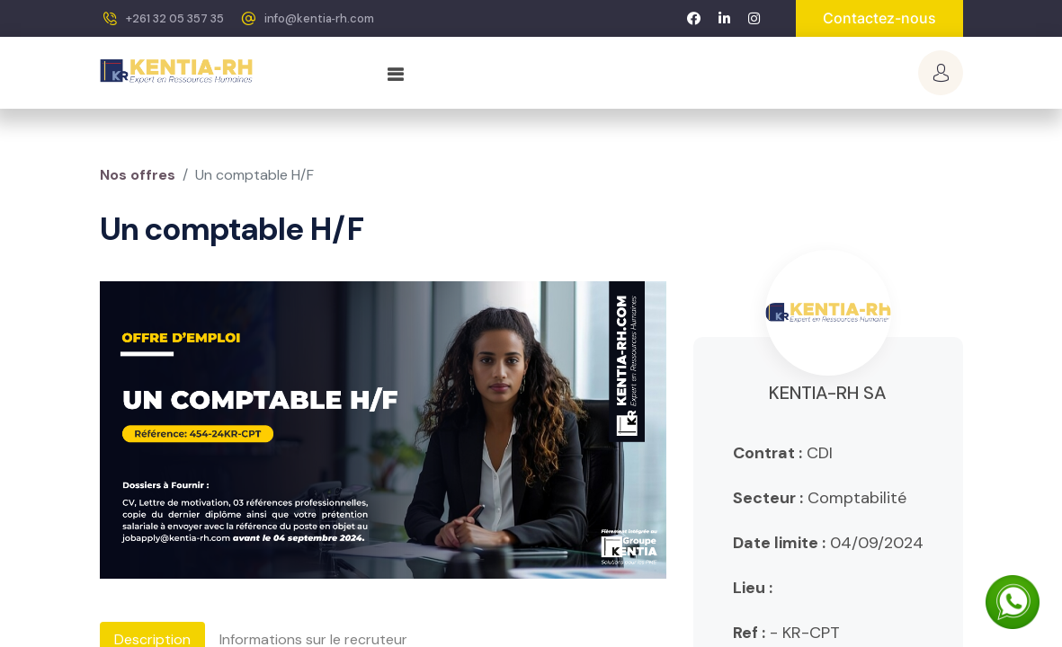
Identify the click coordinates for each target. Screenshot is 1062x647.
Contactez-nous (879, 18)
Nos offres (137, 174)
